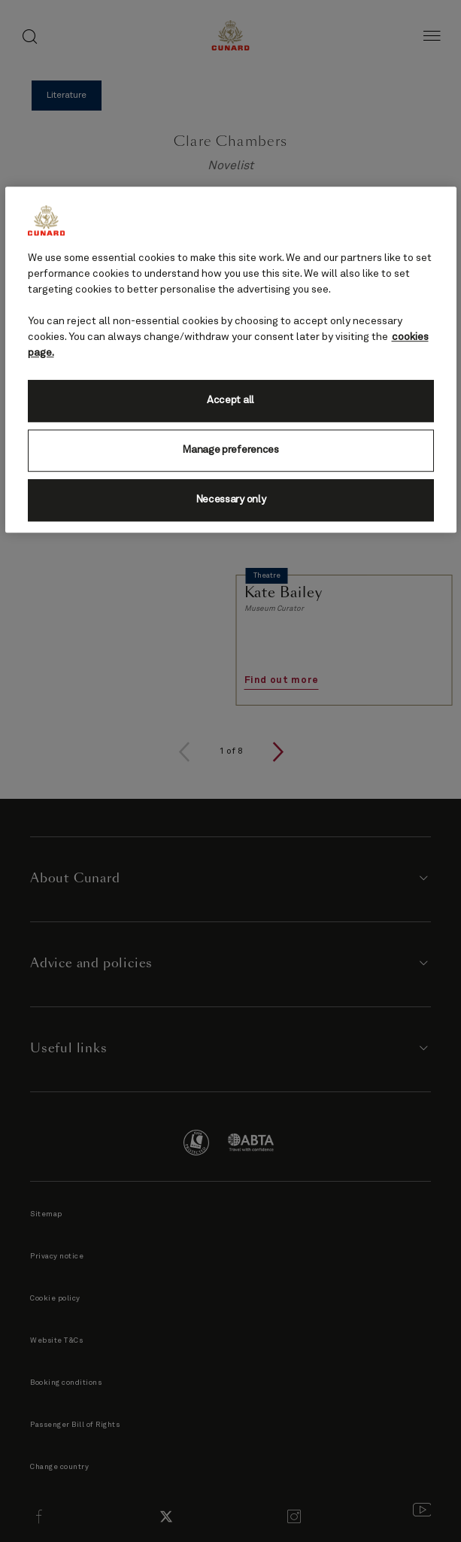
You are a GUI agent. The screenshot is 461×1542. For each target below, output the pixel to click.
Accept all (230, 401)
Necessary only (231, 500)
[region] (230, 360)
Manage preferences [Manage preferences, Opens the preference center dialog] (230, 450)
